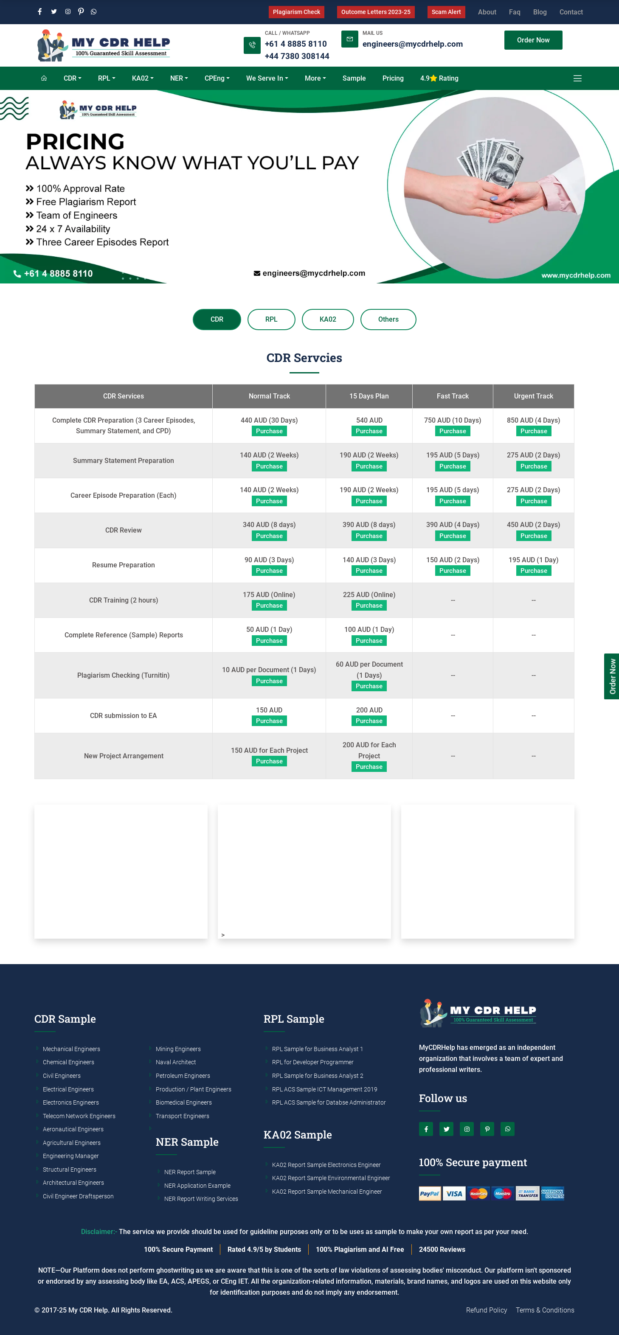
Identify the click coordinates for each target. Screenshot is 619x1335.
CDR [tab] (217, 319)
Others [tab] (388, 319)
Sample (354, 78)
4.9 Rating (439, 78)
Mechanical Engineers (71, 1049)
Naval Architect (176, 1062)
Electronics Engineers (71, 1103)
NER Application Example (197, 1186)
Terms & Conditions (545, 1310)
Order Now (533, 40)
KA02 (140, 78)
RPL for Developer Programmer (313, 1062)
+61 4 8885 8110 (296, 44)
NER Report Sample (190, 1172)
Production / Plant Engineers (193, 1090)
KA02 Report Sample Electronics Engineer (326, 1165)
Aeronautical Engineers (73, 1129)
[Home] (43, 78)
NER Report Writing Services (201, 1199)
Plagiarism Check (296, 12)
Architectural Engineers (73, 1183)
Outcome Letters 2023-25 (376, 12)
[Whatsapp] (94, 12)
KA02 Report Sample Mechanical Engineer (327, 1192)
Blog (540, 12)
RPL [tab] (271, 319)
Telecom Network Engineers (79, 1116)
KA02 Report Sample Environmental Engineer (331, 1178)
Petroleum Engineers (183, 1076)
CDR (70, 78)
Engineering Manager (71, 1156)
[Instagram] (68, 12)
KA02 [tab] (328, 319)
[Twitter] (54, 12)
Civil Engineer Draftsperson (78, 1196)
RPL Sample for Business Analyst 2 (317, 1076)
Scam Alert (446, 12)
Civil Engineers (62, 1076)
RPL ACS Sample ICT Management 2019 (324, 1090)
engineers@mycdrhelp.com (413, 44)
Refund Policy (486, 1310)
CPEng (215, 78)
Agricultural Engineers (72, 1143)
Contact (571, 12)
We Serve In (264, 78)
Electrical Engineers (68, 1090)
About (487, 12)
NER (176, 78)
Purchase (269, 430)
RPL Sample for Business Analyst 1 (317, 1049)
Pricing (393, 78)
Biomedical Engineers (184, 1103)
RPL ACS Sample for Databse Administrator (329, 1103)
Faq (515, 12)
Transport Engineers (182, 1116)
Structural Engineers (69, 1170)
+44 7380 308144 (297, 56)
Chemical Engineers (68, 1062)
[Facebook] (40, 12)
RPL (104, 78)
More (313, 78)
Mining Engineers (178, 1049)
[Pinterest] (81, 12)
